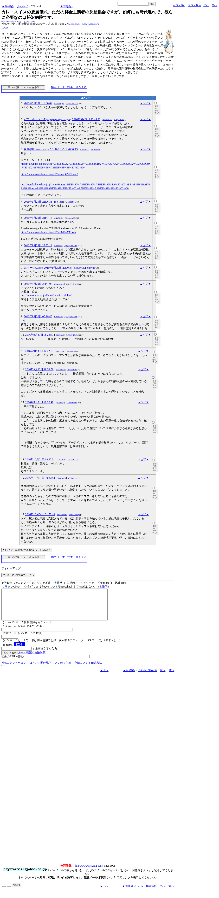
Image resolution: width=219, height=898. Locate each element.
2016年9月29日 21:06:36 (38, 201)
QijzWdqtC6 (61, 478)
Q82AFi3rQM (60, 402)
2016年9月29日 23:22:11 (38, 245)
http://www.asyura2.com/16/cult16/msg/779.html (18, 21)
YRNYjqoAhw (62, 515)
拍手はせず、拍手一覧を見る (69, 87)
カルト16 (22, 6)
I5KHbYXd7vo (92, 268)
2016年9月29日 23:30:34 (58, 267)
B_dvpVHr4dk (119, 120)
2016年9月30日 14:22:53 (39, 351)
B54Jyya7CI (58, 202)
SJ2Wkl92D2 (84, 149)
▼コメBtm (194, 5)
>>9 (23, 338)
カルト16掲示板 (147, 676)
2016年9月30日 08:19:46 (38, 316)
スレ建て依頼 (63, 668)
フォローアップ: (11, 568)
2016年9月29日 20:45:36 (86, 119)
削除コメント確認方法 (88, 668)
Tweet (4, 27)
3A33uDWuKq (79, 268)
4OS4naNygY (59, 103)
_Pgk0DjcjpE (70, 351)
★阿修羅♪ (8, 6)
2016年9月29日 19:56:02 (38, 103)
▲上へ (104, 676)
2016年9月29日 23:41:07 (38, 283)
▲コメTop (179, 5)
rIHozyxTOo (59, 351)
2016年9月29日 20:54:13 (63, 149)
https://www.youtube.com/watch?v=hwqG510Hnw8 (49, 174)
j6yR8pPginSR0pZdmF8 (90, 24)
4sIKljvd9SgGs (74, 24)
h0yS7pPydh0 (72, 370)
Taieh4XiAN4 (72, 402)
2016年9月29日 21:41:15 (38, 217)
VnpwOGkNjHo (70, 202)
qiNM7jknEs (58, 218)
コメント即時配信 (40, 668)
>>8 (23, 320)
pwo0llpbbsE (95, 149)
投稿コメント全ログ (13, 668)
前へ (214, 5)
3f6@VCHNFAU (72, 103)
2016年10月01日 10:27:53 (40, 477)
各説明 (103, 586)
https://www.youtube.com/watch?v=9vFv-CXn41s (48, 232)
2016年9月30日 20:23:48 (39, 402)
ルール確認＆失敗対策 (32, 658)
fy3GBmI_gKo (73, 478)
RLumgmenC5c (70, 218)
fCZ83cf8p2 (58, 246)
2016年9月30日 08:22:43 (39, 334)
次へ (206, 5)
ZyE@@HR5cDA (70, 246)
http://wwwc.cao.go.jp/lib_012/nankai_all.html (46, 295)
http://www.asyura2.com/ (89, 871)
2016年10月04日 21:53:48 (40, 514)
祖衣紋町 (36, 149)
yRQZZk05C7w (73, 460)
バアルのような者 (48, 119)
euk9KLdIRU (107, 120)
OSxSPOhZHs (61, 370)
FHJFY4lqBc (61, 460)
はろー (33, 267)
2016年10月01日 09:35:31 (40, 459)
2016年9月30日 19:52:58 (39, 369)
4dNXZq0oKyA (74, 515)
